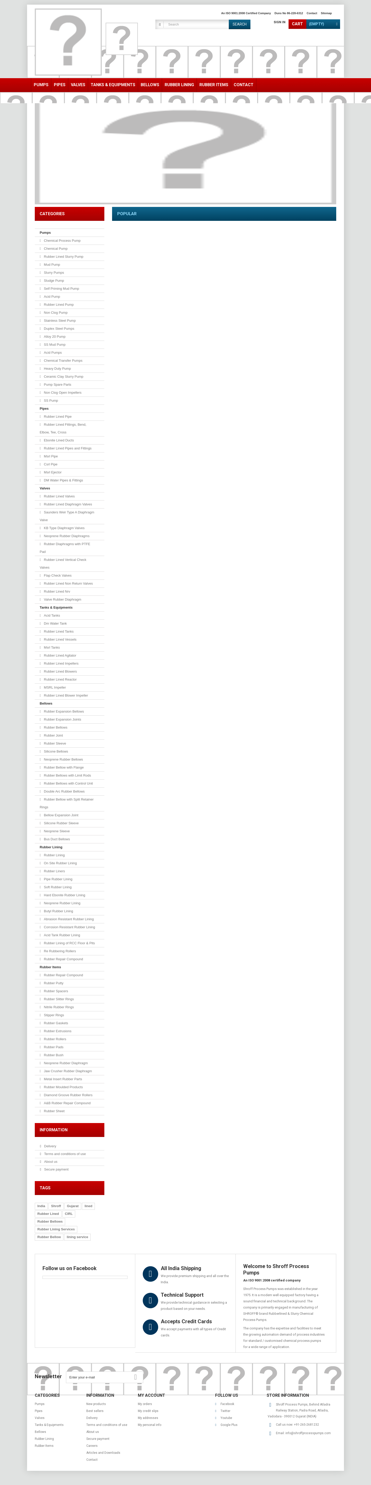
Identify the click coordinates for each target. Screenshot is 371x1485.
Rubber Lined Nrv (56, 591)
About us (50, 1162)
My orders (145, 1404)
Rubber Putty (53, 983)
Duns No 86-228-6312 (289, 13)
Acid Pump (51, 296)
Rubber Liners (54, 871)
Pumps (45, 233)
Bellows (46, 703)
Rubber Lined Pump (58, 304)
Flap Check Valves (57, 575)
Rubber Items (50, 967)
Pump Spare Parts (57, 384)
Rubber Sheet (54, 1111)
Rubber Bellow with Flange (63, 767)
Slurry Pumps (53, 273)
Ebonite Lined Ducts (58, 440)
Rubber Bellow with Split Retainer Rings (67, 803)
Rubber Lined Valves (59, 496)
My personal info (149, 1425)
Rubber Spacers (55, 991)
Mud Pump (51, 265)
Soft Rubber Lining (57, 887)
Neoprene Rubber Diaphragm (65, 1063)
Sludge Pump (53, 281)
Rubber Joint (53, 735)
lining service (77, 1237)
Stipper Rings (53, 1015)
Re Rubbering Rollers (59, 951)
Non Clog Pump (55, 312)
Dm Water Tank (55, 623)
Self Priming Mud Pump (61, 288)
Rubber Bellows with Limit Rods (67, 775)
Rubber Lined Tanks (58, 631)
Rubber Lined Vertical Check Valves (63, 563)
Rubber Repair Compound (63, 959)
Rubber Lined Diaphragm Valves (67, 504)
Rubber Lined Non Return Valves (68, 583)
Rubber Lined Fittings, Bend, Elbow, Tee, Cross (63, 428)
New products (96, 1404)
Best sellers (95, 1411)
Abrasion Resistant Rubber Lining (68, 919)
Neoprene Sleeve (56, 831)
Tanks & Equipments (56, 607)
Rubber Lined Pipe (57, 416)
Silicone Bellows (55, 751)
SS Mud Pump (54, 344)
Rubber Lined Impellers (61, 663)
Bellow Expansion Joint (60, 815)
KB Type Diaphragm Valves (64, 528)
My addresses (148, 1418)
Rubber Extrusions (57, 1031)
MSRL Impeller (54, 687)
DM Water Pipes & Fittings (63, 480)
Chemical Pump (55, 249)
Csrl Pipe (50, 464)
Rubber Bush (53, 1055)
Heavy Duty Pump (57, 368)
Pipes (44, 408)
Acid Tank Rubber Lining (61, 935)
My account (151, 1395)
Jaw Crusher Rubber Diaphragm (67, 1071)
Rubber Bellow (49, 1237)
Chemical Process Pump (62, 241)
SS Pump (50, 400)
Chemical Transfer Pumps (62, 360)
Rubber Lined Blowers (60, 671)
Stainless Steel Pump (59, 320)
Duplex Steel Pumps (58, 328)
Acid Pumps (52, 352)
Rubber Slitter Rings (58, 999)
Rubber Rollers (54, 1039)
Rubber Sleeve (54, 743)
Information (54, 1129)
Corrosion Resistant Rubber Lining (69, 927)
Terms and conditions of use (64, 1154)
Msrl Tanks (51, 647)
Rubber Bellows (55, 727)
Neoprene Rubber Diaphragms (66, 536)
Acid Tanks (51, 615)
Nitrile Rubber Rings (58, 1007)
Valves (45, 488)
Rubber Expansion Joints (62, 719)
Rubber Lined (48, 1214)
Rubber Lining (51, 847)
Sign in (279, 22)
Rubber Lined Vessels (60, 639)
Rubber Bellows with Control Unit (68, 783)
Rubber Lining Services (56, 1229)
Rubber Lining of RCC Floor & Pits (69, 943)
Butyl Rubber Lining (58, 911)
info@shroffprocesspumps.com (308, 1433)
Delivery (49, 1146)
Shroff (56, 1206)
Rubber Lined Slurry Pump (63, 257)
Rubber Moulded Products (63, 1087)
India (41, 1206)
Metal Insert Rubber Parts (62, 1079)
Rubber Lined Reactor (60, 679)
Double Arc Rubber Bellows (64, 791)
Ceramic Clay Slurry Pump (63, 376)
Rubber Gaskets (55, 1023)
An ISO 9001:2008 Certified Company (246, 13)
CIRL (69, 1214)
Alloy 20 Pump (54, 336)
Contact (92, 1460)
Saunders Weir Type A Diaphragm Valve (67, 516)
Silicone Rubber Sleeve (61, 823)
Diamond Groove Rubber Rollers (67, 1095)
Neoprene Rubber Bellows (63, 759)
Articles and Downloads (103, 1453)
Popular (127, 214)
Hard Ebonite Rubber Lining (64, 895)
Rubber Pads (53, 1047)
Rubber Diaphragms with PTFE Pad (65, 548)
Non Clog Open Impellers (62, 392)
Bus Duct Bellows (56, 839)
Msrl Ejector (52, 472)
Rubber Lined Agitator (59, 655)
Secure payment (56, 1169)
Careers (92, 1446)
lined (88, 1206)
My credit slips (148, 1411)
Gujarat (73, 1206)
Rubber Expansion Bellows (63, 711)
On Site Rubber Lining (60, 863)
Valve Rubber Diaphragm (62, 599)
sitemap (326, 13)
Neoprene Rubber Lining (61, 903)
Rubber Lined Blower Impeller (65, 695)
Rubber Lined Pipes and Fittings (67, 448)
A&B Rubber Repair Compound (67, 1103)
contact (312, 13)
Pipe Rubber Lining (57, 879)
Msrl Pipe (50, 456)
